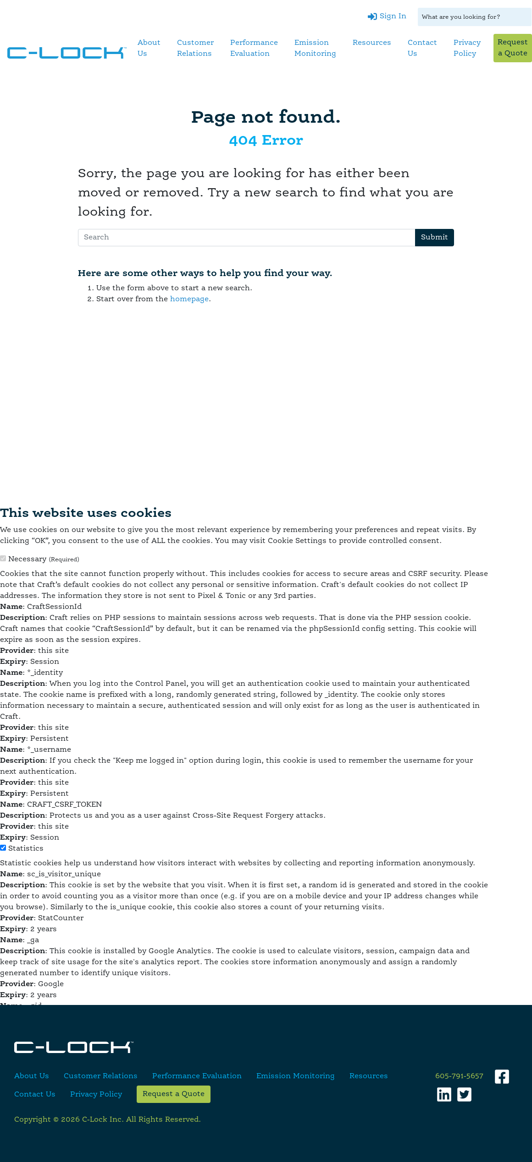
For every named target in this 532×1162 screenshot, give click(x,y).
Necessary (43, 559)
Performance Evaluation (254, 48)
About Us (149, 48)
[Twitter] (464, 1094)
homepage (189, 299)
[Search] (247, 237)
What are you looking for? (461, 17)
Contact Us (422, 48)
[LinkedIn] (444, 1094)
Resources (372, 43)
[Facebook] (502, 1077)
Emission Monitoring (315, 48)
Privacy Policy (467, 48)
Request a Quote (513, 48)
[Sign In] (387, 16)
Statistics (26, 848)
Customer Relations (195, 48)
